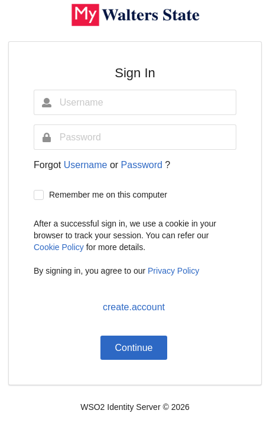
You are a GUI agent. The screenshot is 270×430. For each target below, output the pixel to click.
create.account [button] (134, 307)
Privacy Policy (173, 270)
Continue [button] (133, 348)
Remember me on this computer (108, 194)
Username (87, 165)
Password (143, 165)
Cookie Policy (60, 247)
